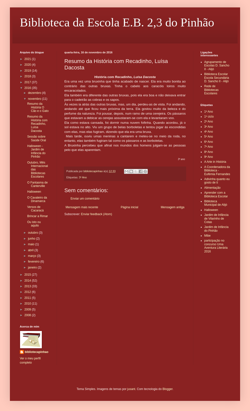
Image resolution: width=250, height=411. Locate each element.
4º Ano (208, 131)
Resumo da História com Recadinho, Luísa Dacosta (37, 124)
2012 (28, 292)
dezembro (35, 93)
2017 (28, 82)
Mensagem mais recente (82, 207)
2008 (28, 315)
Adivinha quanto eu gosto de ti (217, 180)
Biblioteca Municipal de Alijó (215, 203)
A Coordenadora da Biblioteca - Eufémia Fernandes (217, 170)
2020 (28, 64)
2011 (28, 298)
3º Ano (83, 177)
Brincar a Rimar (37, 216)
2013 (28, 286)
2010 (28, 303)
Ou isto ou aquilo (34, 223)
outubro (33, 232)
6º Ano (208, 142)
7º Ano (208, 146)
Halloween (34, 191)
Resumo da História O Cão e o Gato (38, 107)
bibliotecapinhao (36, 352)
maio (31, 244)
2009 (28, 309)
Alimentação (212, 187)
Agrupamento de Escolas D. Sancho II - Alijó (216, 65)
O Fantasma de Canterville (37, 184)
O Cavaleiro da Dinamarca (37, 199)
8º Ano (208, 152)
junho (32, 238)
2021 (28, 59)
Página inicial (129, 207)
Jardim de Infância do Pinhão (216, 228)
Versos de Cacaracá (35, 208)
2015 (28, 274)
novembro (35, 99)
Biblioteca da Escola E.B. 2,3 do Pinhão (117, 22)
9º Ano (208, 157)
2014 (28, 280)
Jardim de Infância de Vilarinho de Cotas (216, 218)
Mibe (207, 235)
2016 (28, 88)
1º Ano (208, 111)
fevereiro (34, 261)
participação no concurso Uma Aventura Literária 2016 (216, 246)
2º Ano (208, 121)
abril (31, 250)
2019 (28, 70)
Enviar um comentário (85, 198)
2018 (28, 76)
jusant (131, 389)
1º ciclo (209, 116)
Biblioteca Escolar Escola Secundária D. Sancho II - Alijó (216, 77)
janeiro (33, 267)
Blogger (167, 389)
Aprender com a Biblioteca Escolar (216, 194)
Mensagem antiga (172, 207)
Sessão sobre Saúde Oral (36, 138)
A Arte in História (215, 162)
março (32, 256)
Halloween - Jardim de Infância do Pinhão (36, 151)
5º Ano (208, 136)
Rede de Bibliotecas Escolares (211, 89)
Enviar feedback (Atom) (96, 214)
